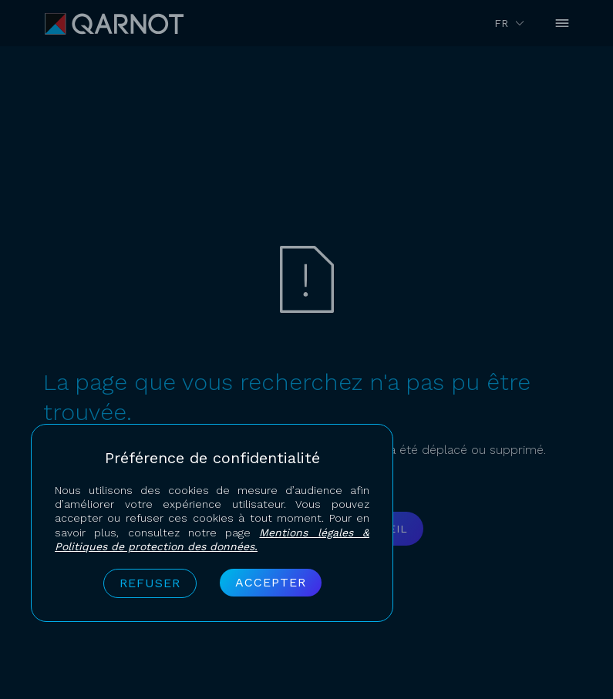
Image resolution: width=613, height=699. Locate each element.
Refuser (150, 583)
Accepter (270, 582)
